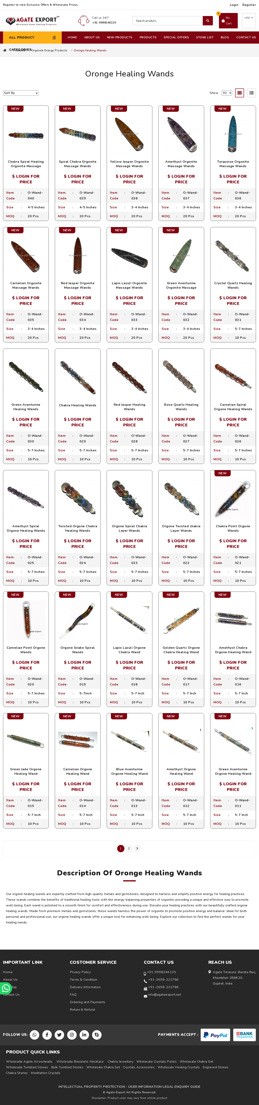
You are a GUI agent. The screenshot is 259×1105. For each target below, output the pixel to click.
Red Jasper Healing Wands (129, 406)
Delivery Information (85, 987)
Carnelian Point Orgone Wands (26, 650)
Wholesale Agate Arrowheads (29, 1061)
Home (72, 37)
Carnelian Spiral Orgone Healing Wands (233, 406)
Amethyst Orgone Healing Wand (181, 771)
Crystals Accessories (139, 1067)
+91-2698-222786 (163, 979)
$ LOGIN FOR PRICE (26, 179)
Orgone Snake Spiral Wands (78, 650)
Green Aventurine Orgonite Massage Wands (181, 288)
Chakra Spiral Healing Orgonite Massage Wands (26, 166)
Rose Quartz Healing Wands (181, 406)
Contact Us (246, 37)
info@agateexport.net (164, 994)
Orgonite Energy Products (49, 50)
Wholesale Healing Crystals (179, 1067)
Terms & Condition (83, 979)
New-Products (119, 37)
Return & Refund (82, 1009)
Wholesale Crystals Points (156, 1061)
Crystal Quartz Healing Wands (233, 285)
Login (234, 5)
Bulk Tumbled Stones (67, 1067)
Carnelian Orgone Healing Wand (77, 771)
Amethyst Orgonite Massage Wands (181, 163)
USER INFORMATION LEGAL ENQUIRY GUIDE (164, 1087)
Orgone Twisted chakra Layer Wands (181, 528)
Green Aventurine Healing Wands (26, 406)
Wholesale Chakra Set (196, 1061)
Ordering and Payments (87, 1002)
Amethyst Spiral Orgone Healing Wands (26, 528)
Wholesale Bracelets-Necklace (80, 1061)
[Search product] (172, 20)
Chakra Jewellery (120, 1061)
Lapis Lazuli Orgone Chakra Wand (129, 650)
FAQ (73, 994)
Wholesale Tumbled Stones (27, 1067)
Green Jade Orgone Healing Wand (26, 771)
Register (249, 5)
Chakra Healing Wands (78, 405)
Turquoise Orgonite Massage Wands (233, 163)
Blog (225, 37)
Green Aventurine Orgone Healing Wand (233, 771)
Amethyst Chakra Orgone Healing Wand (233, 650)
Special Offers (176, 37)
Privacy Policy (80, 972)
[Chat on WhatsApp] (6, 988)
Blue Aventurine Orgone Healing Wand (129, 771)
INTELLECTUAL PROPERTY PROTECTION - (92, 1087)
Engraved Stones (216, 1067)
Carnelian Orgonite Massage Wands (26, 285)
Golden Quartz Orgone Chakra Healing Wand (181, 650)
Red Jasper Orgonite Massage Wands (78, 285)
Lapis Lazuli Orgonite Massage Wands (129, 285)
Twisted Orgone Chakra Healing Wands (77, 528)
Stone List (204, 37)
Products (148, 37)
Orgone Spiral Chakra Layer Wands (129, 528)
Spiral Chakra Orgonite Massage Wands (78, 163)
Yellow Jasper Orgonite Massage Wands (129, 163)
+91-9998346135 (161, 972)
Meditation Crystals (46, 1073)
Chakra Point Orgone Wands (233, 528)
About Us (92, 37)
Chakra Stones (17, 1073)
